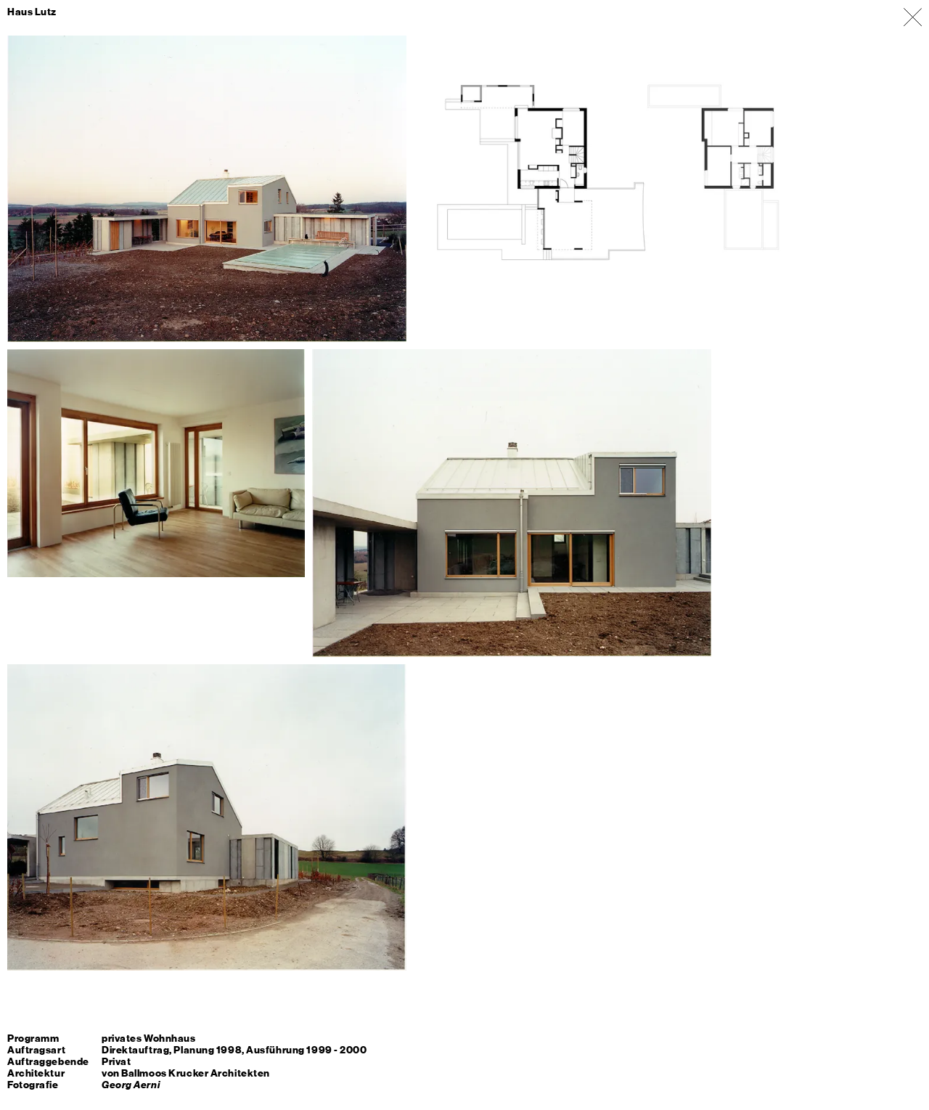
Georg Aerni (131, 1085)
